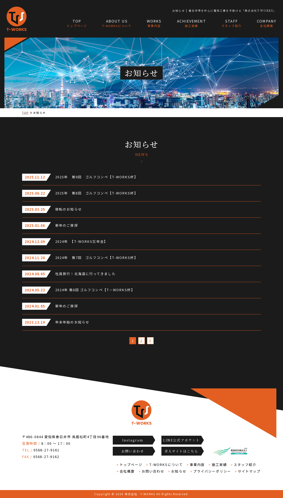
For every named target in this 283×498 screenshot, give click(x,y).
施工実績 (219, 464)
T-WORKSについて (166, 464)
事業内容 (197, 464)
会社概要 (127, 471)
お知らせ (178, 471)
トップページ (131, 464)
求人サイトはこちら (181, 451)
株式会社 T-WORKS (140, 494)
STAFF (232, 23)
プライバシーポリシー (212, 471)
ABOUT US (116, 23)
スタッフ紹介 (245, 464)
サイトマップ (249, 471)
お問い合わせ (132, 451)
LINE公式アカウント (181, 440)
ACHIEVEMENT (191, 23)
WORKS (154, 23)
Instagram (132, 440)
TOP (77, 23)
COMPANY (266, 23)
